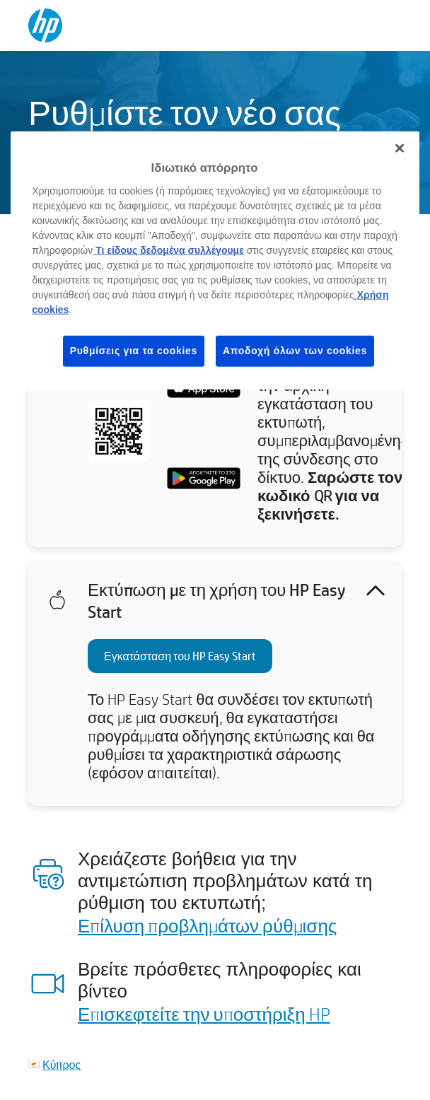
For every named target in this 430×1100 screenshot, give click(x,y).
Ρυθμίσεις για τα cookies (133, 350)
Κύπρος (61, 1064)
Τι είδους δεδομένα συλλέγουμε (168, 250)
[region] (215, 260)
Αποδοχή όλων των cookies (295, 350)
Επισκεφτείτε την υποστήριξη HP (204, 1013)
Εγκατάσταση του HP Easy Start (180, 656)
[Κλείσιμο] (399, 148)
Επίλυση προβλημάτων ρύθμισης (207, 925)
